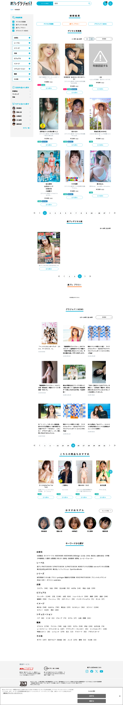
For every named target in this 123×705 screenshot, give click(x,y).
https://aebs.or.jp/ (34, 684)
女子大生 (98, 626)
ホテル (72, 618)
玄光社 (82, 556)
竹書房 (47, 558)
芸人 (70, 632)
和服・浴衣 (88, 588)
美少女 (42, 607)
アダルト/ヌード (93, 632)
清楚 (41, 610)
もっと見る (105, 511)
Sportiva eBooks (75, 569)
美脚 (93, 596)
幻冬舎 (88, 556)
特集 (13, 97)
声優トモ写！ (41, 580)
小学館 (107, 556)
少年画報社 (40, 558)
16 (78, 446)
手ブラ (42, 640)
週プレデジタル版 (21, 25)
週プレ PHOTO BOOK (44, 566)
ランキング (15, 94)
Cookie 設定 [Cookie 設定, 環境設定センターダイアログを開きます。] (91, 691)
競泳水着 (64, 588)
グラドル (43, 626)
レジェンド (58, 632)
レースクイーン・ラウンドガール (51, 629)
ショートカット (80, 596)
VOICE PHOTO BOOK (83, 577)
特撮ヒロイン (44, 632)
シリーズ (16, 48)
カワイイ (92, 607)
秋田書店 (40, 556)
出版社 (16, 38)
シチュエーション (19, 69)
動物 (82, 640)
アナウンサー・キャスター (77, 629)
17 (83, 446)
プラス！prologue (57, 577)
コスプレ (43, 588)
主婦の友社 (100, 556)
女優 (67, 626)
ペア (41, 618)
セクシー (105, 607)
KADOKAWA (59, 556)
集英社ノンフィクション (61, 569)
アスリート (81, 632)
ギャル (100, 599)
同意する (91, 701)
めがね (76, 588)
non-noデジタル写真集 (100, 566)
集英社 (93, 556)
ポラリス (50, 580)
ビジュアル (17, 58)
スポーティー (68, 599)
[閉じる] (120, 696)
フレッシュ (54, 599)
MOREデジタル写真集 (84, 566)
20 (99, 446)
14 (68, 446)
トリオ (50, 618)
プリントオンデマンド (97, 577)
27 (104, 213)
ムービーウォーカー (86, 558)
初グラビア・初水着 (57, 640)
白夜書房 (71, 558)
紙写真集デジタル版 (43, 577)
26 (99, 213)
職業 (15, 74)
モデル (78, 626)
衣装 (15, 53)
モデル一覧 (26, 128)
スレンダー (44, 596)
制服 (54, 588)
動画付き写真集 (69, 577)
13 (63, 446)
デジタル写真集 (21, 22)
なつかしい (78, 607)
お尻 (66, 596)
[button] (110, 472)
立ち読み (49, 88)
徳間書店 (54, 558)
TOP (11, 9)
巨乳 (57, 596)
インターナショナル (85, 599)
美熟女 (66, 607)
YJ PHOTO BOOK (57, 566)
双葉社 (77, 558)
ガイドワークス (49, 556)
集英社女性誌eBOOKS (44, 569)
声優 (88, 626)
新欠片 (59, 558)
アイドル (56, 626)
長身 (103, 596)
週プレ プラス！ (21, 28)
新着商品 (15, 91)
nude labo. (57, 580)
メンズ (72, 640)
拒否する (91, 696)
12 (58, 446)
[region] (61, 696)
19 (94, 446)
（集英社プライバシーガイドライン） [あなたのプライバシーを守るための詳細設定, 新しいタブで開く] (12, 693)
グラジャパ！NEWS (22, 31)
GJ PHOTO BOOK (70, 566)
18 (89, 446)
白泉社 (65, 558)
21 (104, 446)
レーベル (17, 43)
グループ (61, 618)
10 (91, 213)
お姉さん (54, 607)
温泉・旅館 (84, 618)
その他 (16, 79)
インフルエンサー (98, 629)
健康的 (42, 599)
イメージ (17, 64)
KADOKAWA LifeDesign (72, 556)
